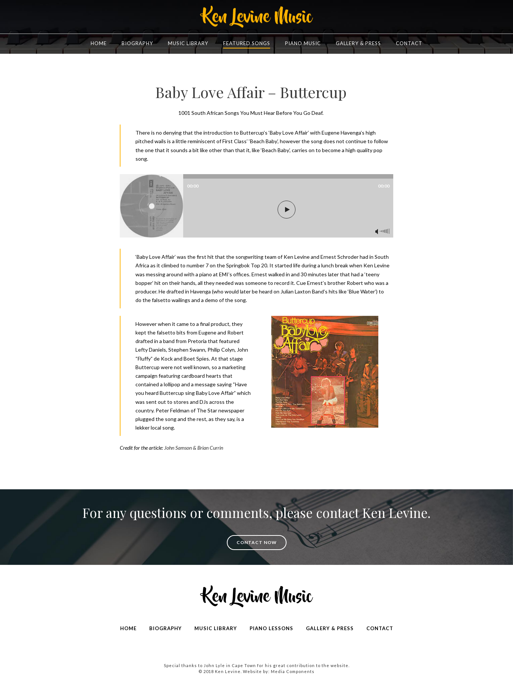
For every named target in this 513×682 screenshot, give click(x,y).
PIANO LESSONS (271, 628)
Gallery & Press (358, 43)
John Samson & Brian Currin (193, 447)
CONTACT (379, 628)
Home (99, 43)
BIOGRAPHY (165, 628)
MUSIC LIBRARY (215, 628)
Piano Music (303, 43)
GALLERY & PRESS (330, 628)
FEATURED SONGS (246, 43)
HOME (128, 628)
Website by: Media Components (279, 671)
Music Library (188, 43)
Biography (137, 43)
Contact (409, 43)
